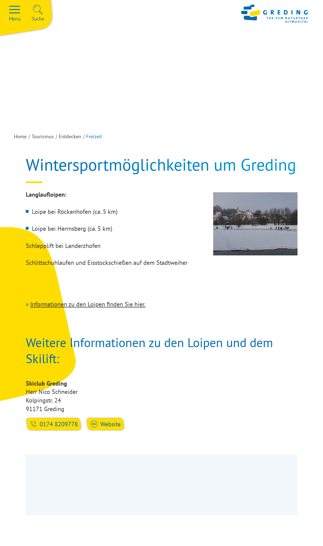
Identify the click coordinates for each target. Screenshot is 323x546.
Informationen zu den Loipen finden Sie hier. (88, 304)
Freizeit (94, 136)
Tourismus (43, 136)
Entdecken (70, 136)
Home (20, 136)
